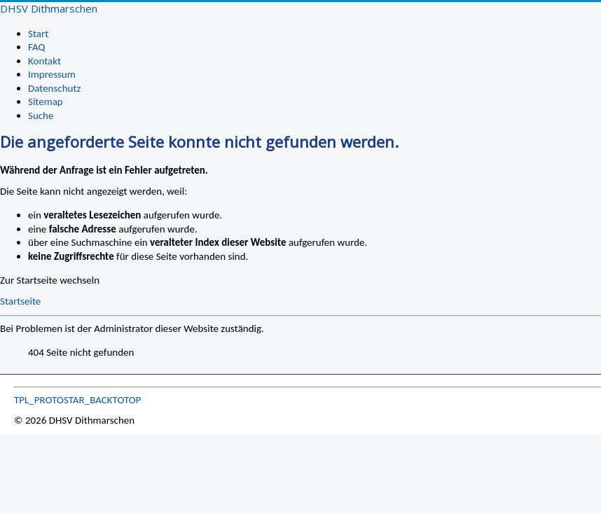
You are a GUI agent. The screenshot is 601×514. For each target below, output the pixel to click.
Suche (40, 115)
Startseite (20, 301)
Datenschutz (54, 88)
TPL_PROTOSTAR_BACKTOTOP (77, 400)
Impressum (52, 74)
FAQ (37, 47)
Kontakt (44, 61)
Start (38, 33)
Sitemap (45, 101)
